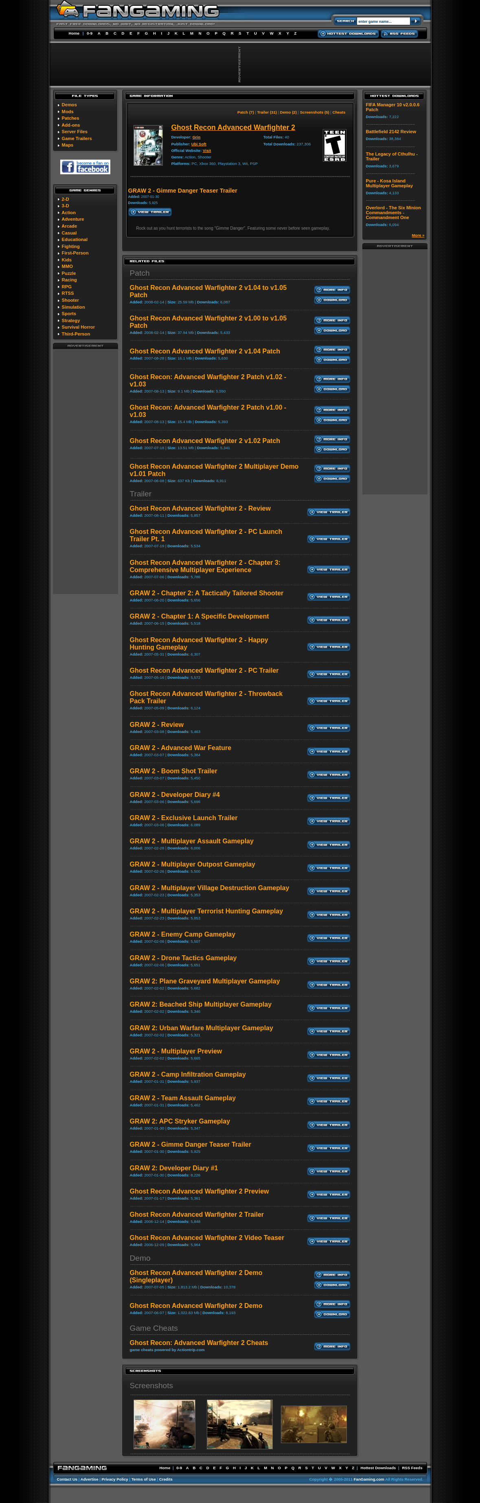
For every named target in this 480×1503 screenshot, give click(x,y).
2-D (65, 199)
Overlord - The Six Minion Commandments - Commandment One (393, 212)
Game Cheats (154, 1328)
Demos (69, 104)
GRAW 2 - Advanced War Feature (181, 747)
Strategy (71, 320)
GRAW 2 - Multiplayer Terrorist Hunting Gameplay (206, 911)
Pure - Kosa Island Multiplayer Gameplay (389, 183)
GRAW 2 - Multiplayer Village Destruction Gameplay (209, 887)
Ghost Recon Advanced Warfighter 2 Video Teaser (207, 1237)
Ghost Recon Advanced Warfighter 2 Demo (196, 1305)
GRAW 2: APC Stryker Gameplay (180, 1121)
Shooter (70, 300)
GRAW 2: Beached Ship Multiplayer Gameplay (201, 1004)
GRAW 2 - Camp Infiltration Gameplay (188, 1074)
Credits (166, 1479)
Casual (69, 232)
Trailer (141, 493)
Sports (69, 313)
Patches (70, 118)
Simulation (73, 307)
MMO (67, 266)
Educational (75, 239)
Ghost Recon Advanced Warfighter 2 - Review (200, 508)
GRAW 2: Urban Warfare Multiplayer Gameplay (201, 1028)
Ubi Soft (198, 144)
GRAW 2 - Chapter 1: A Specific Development (199, 616)
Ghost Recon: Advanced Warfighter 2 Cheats (199, 1342)
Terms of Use (144, 1479)
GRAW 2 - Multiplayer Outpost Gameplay (193, 864)
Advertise (90, 1479)
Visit (207, 150)
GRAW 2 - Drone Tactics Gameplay (183, 957)
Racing (69, 279)
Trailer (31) (267, 112)
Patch (140, 273)
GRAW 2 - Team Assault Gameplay (183, 1098)
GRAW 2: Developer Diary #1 (174, 1168)
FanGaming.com (369, 1479)
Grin (197, 137)
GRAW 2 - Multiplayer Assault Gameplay (192, 841)
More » (418, 235)
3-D (65, 205)
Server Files (75, 131)
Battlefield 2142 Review (391, 131)
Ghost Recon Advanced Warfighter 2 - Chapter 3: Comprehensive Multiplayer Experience (205, 566)
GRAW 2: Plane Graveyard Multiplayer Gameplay (205, 981)
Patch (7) (245, 112)
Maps (68, 145)
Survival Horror (78, 327)
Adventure (72, 219)
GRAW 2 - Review (157, 724)
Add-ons (70, 125)
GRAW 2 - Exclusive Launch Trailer (184, 817)
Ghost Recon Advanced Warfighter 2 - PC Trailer (204, 670)
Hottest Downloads (378, 1468)
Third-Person (76, 333)
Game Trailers (77, 138)
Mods (68, 111)
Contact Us (67, 1479)
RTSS (68, 293)
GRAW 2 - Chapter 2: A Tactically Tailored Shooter (207, 593)
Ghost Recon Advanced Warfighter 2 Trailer (197, 1214)
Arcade (69, 226)
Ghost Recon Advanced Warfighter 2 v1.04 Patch (205, 351)
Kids (67, 259)
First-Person (75, 252)
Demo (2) (288, 112)
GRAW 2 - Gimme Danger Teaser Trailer (190, 1144)
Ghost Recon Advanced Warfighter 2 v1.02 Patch (205, 440)
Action (68, 212)
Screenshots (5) (314, 112)
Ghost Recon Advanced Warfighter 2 (233, 127)
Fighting (71, 246)
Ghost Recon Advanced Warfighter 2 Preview (199, 1191)
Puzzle (69, 273)
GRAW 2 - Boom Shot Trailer (173, 771)
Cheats (339, 112)
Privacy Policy (115, 1479)
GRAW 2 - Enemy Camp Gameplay (183, 934)
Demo (140, 1258)
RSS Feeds (412, 1468)
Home (74, 33)
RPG (67, 286)
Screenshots (151, 1385)
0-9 (89, 33)
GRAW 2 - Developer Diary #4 (175, 794)
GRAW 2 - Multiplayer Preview (176, 1051)
